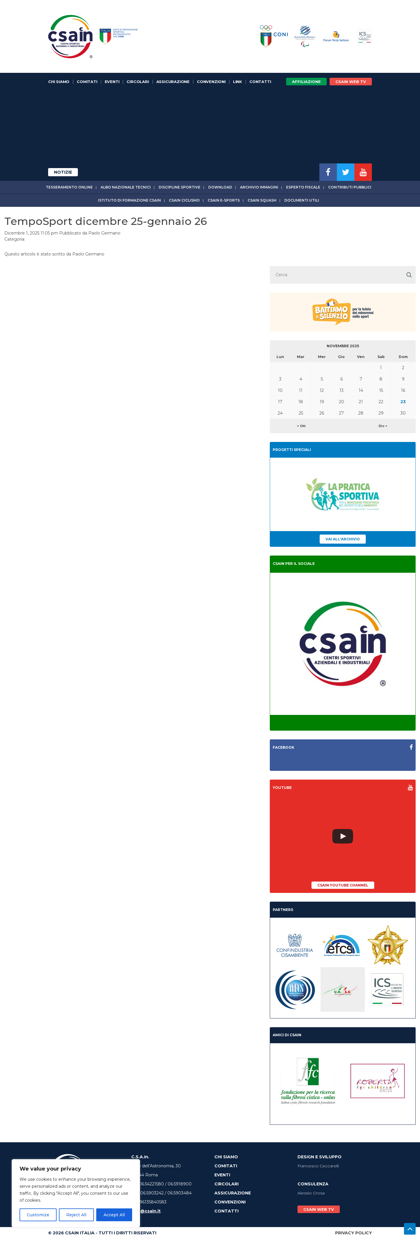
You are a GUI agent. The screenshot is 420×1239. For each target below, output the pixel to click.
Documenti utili (301, 200)
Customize (38, 1214)
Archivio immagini (259, 187)
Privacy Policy (353, 1233)
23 (403, 401)
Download (220, 187)
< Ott (301, 426)
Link (237, 81)
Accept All (114, 1214)
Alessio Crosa (311, 1193)
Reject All (76, 1214)
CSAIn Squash (262, 200)
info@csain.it (146, 1211)
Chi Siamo (58, 81)
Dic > (383, 426)
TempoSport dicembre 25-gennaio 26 (105, 221)
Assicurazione (173, 81)
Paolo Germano (104, 233)
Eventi (112, 81)
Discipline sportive (179, 187)
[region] (76, 1193)
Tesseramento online (69, 187)
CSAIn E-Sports (224, 200)
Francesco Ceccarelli (318, 1165)
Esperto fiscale (303, 187)
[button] (409, 275)
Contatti (260, 81)
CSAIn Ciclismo (184, 200)
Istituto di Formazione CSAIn (129, 200)
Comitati (87, 81)
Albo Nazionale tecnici (126, 187)
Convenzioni (211, 81)
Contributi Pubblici (349, 187)
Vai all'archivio (343, 539)
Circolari (138, 81)
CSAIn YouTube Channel (342, 885)
